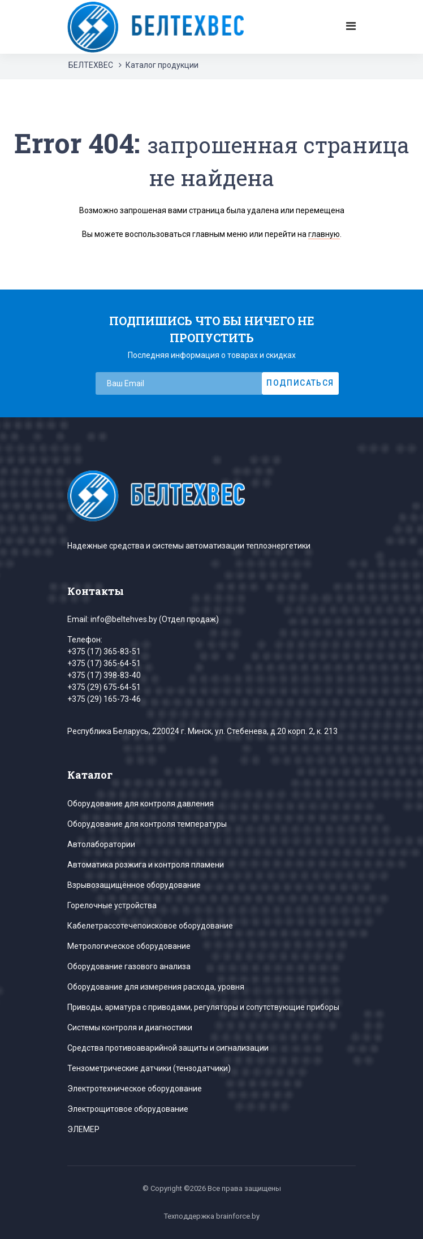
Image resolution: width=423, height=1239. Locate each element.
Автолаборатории (101, 844)
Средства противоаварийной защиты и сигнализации (168, 1047)
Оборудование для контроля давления (140, 803)
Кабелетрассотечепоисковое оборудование (150, 925)
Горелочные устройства (112, 905)
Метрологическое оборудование (129, 946)
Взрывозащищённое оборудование (134, 885)
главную (324, 234)
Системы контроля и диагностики (129, 1027)
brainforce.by (238, 1216)
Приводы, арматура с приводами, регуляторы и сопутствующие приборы (203, 1007)
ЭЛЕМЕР (83, 1129)
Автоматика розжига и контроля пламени (145, 864)
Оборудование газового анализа (129, 966)
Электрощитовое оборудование (127, 1108)
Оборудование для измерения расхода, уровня (155, 986)
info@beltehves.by (123, 619)
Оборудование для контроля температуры (147, 823)
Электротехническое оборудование (134, 1088)
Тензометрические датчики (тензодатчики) (149, 1068)
